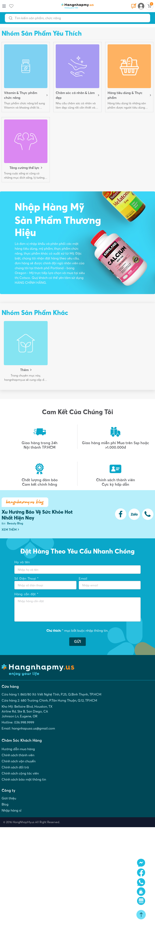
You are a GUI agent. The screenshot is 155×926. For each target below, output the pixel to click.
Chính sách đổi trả (15, 767)
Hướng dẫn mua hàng (18, 749)
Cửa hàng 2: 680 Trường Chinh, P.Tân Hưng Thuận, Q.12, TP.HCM (49, 700)
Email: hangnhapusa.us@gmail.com (28, 728)
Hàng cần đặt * (26, 594)
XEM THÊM (10, 529)
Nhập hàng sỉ (11, 810)
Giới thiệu (9, 798)
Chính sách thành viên (18, 755)
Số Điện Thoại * (26, 578)
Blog (5, 804)
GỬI (77, 641)
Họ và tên (22, 562)
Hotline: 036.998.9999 (18, 722)
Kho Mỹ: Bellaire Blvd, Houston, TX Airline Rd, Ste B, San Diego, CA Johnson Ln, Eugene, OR (27, 711)
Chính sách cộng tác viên (20, 773)
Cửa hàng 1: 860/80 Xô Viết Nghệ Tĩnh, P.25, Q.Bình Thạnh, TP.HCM (51, 694)
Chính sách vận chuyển (19, 761)
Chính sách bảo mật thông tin (24, 779)
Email (83, 578)
